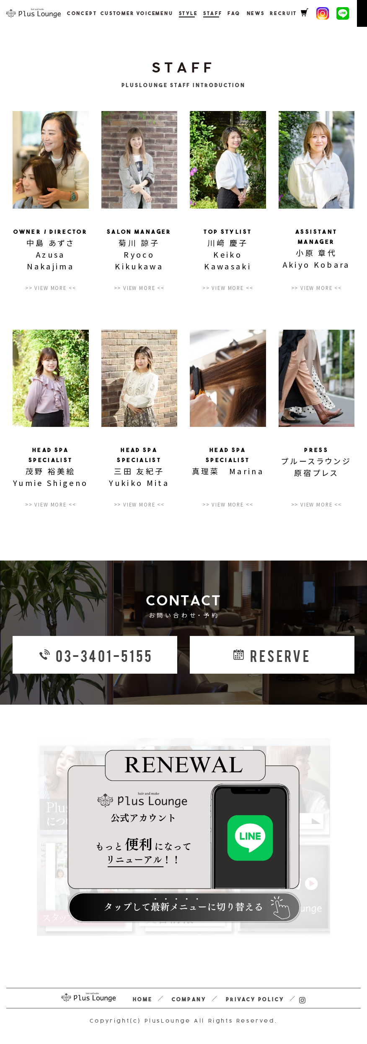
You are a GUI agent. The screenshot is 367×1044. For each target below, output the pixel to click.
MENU (153, 13)
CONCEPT (78, 13)
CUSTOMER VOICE (117, 13)
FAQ (219, 13)
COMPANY (188, 999)
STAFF (198, 13)
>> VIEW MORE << (50, 288)
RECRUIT (264, 13)
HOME (142, 999)
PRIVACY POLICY (255, 999)
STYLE (175, 13)
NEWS (239, 13)
